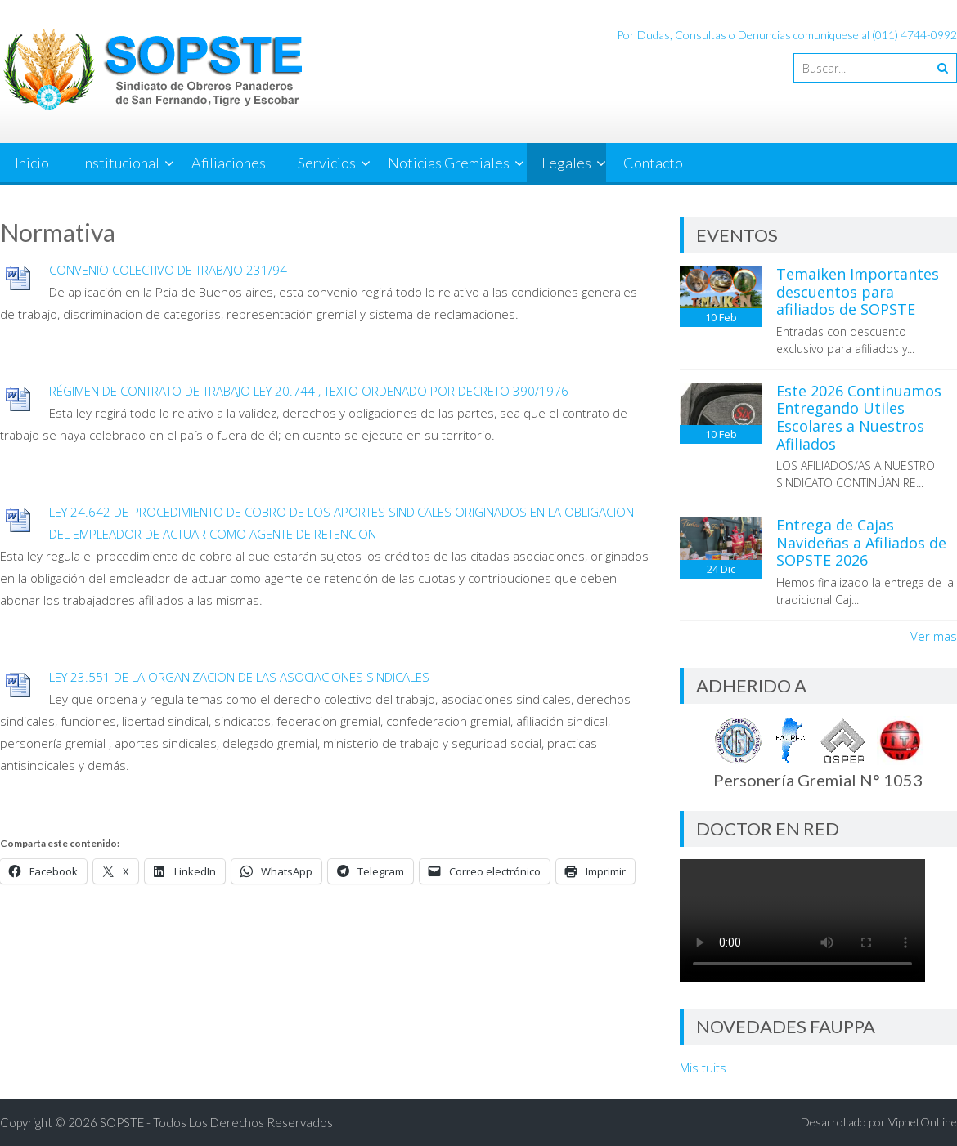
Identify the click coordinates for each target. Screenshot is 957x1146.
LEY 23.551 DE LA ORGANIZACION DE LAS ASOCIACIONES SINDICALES (239, 677)
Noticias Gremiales (449, 163)
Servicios (327, 163)
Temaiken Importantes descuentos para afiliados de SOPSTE (857, 291)
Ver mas (933, 636)
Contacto (653, 163)
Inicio (32, 163)
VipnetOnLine (922, 1122)
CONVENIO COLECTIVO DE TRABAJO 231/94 (168, 270)
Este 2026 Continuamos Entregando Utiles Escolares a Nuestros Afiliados (858, 417)
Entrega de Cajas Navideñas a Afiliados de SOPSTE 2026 (861, 542)
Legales (566, 163)
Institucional (120, 163)
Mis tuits (703, 1067)
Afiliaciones (228, 163)
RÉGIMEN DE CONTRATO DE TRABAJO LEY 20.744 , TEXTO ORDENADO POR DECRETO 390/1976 (308, 391)
